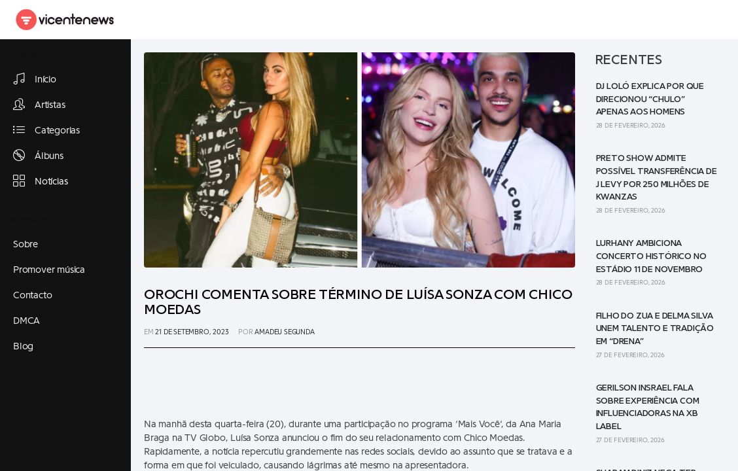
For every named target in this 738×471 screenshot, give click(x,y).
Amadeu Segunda (284, 332)
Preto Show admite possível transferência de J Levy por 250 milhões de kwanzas (656, 177)
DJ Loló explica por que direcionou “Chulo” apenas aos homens (650, 99)
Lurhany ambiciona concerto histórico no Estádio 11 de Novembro (651, 256)
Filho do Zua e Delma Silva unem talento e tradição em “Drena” (655, 328)
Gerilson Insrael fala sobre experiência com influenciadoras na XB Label (647, 407)
